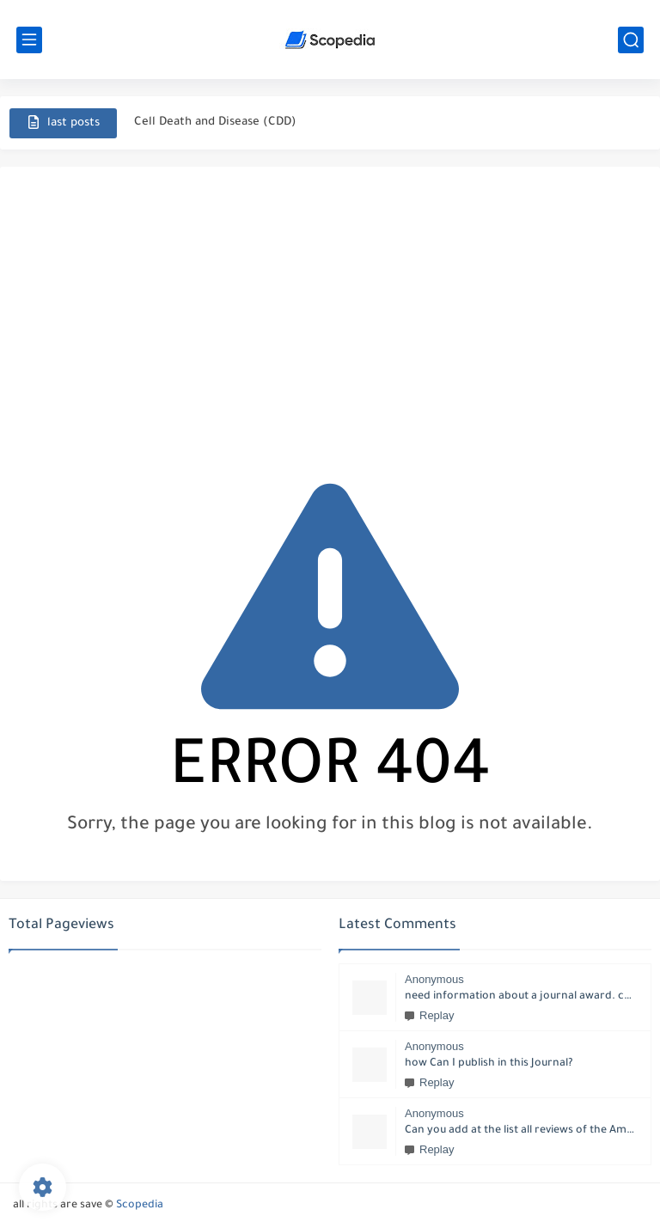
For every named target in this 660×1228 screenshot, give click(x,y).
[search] (631, 40)
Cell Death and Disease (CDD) (215, 122)
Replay (429, 1015)
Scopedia (139, 1206)
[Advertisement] (330, 312)
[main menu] (29, 40)
